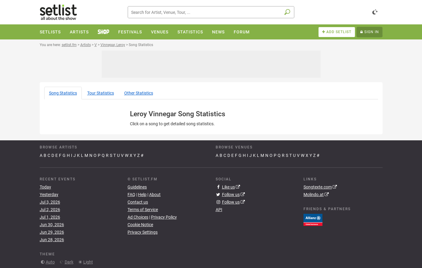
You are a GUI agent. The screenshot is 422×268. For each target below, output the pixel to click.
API (219, 209)
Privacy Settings (143, 232)
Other (138, 93)
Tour (100, 93)
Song (63, 93)
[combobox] (211, 12)
